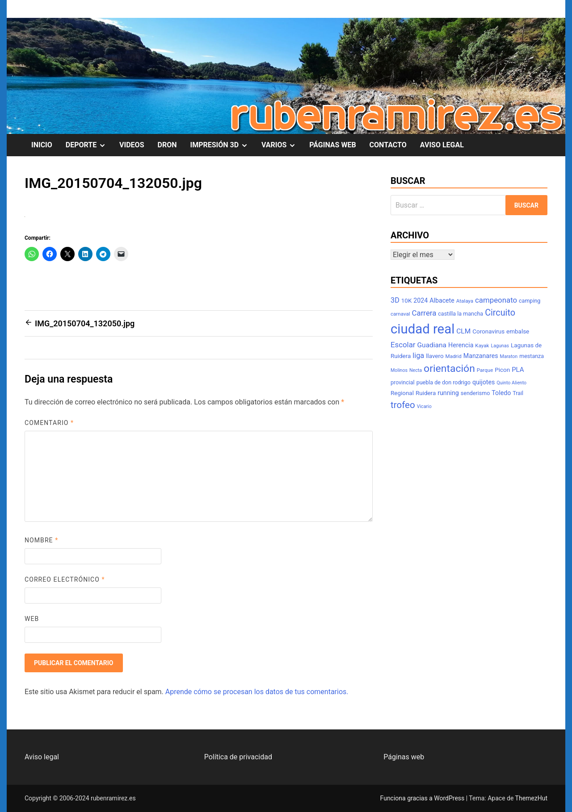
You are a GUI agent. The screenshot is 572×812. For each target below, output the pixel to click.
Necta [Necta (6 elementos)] (415, 370)
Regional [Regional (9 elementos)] (402, 393)
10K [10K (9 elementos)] (406, 300)
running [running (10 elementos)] (448, 392)
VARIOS (282, 145)
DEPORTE (89, 145)
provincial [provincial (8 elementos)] (403, 382)
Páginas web (403, 757)
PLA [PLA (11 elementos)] (518, 370)
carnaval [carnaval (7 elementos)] (400, 314)
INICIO (41, 145)
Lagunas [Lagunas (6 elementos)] (500, 346)
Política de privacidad (238, 757)
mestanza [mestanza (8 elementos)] (531, 356)
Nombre (41, 540)
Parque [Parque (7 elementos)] (485, 370)
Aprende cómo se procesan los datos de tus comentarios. (257, 691)
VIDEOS (131, 145)
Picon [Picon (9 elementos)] (502, 369)
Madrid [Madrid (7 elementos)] (454, 356)
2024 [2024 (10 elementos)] (420, 300)
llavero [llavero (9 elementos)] (434, 356)
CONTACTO (388, 145)
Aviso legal (42, 757)
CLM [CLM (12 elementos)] (463, 331)
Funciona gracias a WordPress (423, 798)
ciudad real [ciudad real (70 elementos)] (422, 329)
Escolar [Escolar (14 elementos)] (403, 344)
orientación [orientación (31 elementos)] (449, 368)
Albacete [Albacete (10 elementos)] (441, 300)
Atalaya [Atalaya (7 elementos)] (464, 301)
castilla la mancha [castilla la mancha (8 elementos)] (460, 313)
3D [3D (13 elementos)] (395, 300)
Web (32, 618)
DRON (167, 145)
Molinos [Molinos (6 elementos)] (399, 370)
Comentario (49, 422)
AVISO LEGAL (442, 145)
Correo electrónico (65, 579)
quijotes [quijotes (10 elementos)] (483, 382)
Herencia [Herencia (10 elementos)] (460, 345)
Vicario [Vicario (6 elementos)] (424, 406)
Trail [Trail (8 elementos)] (518, 393)
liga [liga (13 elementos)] (418, 355)
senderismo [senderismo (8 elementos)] (475, 393)
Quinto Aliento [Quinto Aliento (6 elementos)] (511, 383)
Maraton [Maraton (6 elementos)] (509, 356)
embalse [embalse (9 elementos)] (517, 331)
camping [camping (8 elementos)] (529, 300)
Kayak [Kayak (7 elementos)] (482, 345)
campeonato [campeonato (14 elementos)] (496, 300)
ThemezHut (531, 798)
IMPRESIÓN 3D (222, 145)
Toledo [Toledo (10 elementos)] (501, 392)
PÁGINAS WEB (332, 145)
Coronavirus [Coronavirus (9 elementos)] (488, 331)
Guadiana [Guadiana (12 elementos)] (432, 345)
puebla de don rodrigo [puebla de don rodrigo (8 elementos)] (443, 382)
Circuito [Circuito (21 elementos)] (500, 313)
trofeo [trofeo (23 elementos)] (403, 405)
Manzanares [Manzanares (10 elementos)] (480, 355)
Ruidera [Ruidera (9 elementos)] (426, 393)
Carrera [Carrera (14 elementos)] (424, 312)
